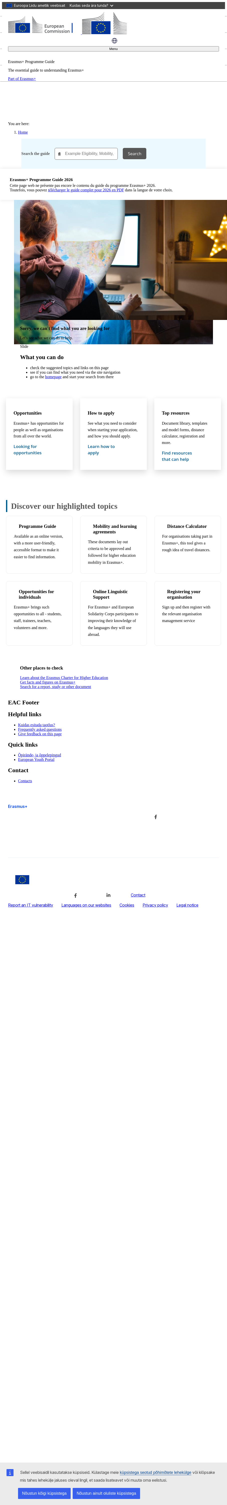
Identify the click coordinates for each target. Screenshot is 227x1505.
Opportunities (28, 413)
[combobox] (86, 154)
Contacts (25, 781)
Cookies (127, 905)
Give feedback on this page (40, 734)
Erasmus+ (17, 806)
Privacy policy (155, 905)
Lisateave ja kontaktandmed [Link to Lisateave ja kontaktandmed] (105, 816)
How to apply (101, 413)
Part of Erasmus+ (22, 79)
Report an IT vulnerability (30, 905)
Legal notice (187, 905)
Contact (138, 895)
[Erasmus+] (67, 33)
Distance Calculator (187, 526)
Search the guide (35, 153)
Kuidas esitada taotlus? (36, 725)
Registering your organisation (183, 594)
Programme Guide (37, 526)
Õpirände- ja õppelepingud (39, 755)
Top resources (175, 413)
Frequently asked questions (40, 729)
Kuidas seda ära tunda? (91, 5)
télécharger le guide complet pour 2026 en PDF (86, 190)
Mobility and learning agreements (115, 529)
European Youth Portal (36, 759)
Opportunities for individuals (36, 594)
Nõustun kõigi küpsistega (44, 1493)
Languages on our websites (86, 905)
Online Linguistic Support (110, 594)
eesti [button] (114, 41)
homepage (53, 377)
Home (23, 132)
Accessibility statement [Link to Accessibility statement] (29, 844)
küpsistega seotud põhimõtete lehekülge (155, 1472)
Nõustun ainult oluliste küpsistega (106, 1493)
